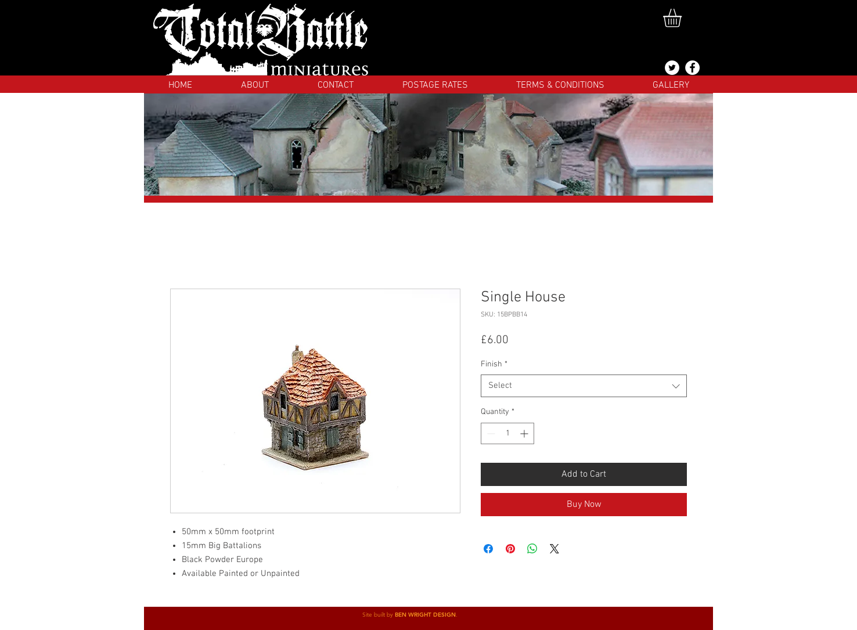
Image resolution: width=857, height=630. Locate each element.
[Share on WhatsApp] (532, 549)
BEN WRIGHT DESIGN (425, 614)
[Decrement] (489, 433)
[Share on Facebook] (488, 549)
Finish (494, 364)
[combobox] (584, 386)
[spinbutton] (507, 433)
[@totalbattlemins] (672, 67)
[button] (683, 18)
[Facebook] (692, 67)
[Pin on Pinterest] (510, 549)
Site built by (378, 614)
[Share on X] (554, 549)
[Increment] (525, 433)
